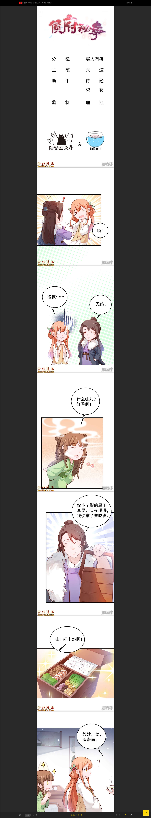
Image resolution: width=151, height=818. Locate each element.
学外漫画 (31, 3)
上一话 (35, 815)
